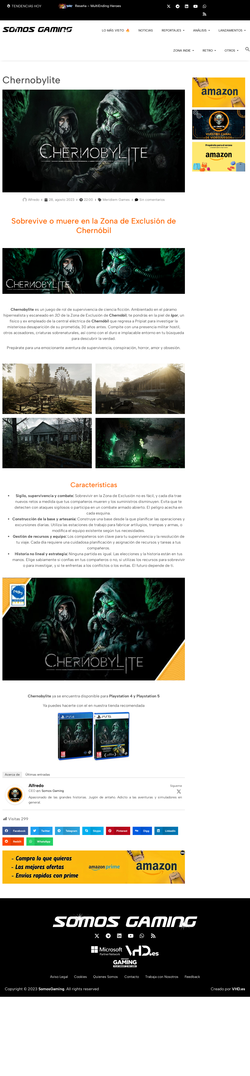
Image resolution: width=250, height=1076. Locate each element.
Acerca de (12, 774)
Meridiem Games (116, 200)
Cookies (75, 979)
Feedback (201, 979)
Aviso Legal (50, 979)
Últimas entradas (37, 774)
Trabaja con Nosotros (166, 979)
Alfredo (36, 785)
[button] (247, 50)
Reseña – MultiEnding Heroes (98, 6)
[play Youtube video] (93, 629)
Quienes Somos (103, 979)
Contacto (132, 979)
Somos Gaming (53, 791)
